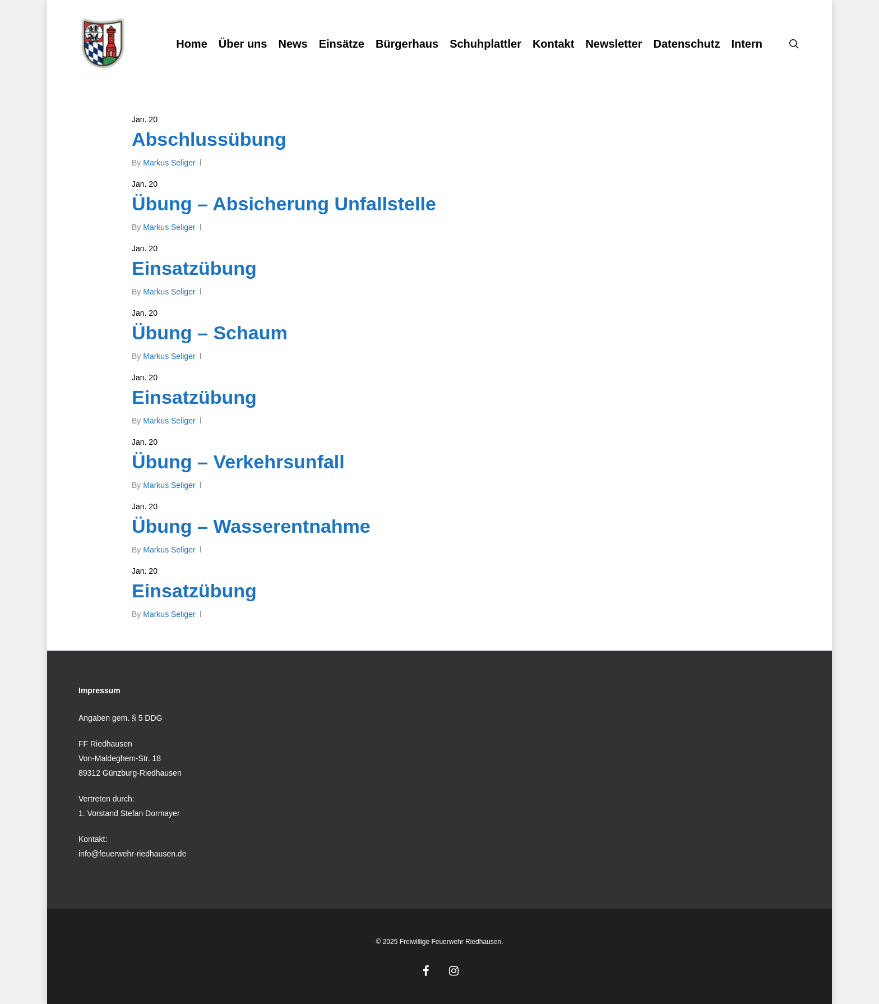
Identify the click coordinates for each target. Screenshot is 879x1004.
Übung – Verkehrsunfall (238, 471)
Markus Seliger (169, 162)
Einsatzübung (194, 268)
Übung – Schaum (210, 332)
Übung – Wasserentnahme (251, 536)
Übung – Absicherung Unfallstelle (284, 203)
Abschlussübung (209, 139)
